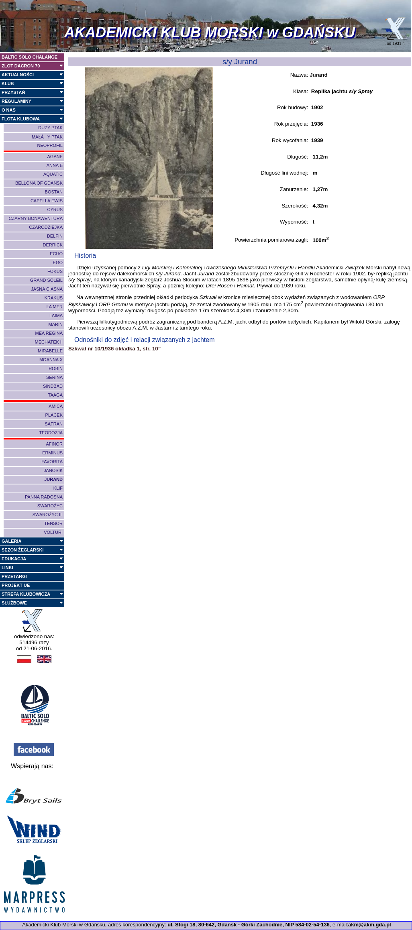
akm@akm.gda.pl (369, 925)
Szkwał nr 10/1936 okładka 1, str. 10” (114, 349)
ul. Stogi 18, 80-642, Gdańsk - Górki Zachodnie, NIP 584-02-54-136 (248, 925)
